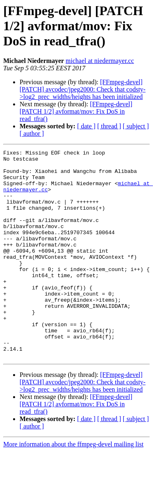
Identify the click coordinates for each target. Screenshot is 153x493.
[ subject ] (136, 126)
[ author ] (32, 133)
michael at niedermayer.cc (100, 60)
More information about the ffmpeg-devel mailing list (73, 485)
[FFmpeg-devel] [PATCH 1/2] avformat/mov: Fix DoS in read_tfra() (76, 111)
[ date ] (86, 126)
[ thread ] (109, 126)
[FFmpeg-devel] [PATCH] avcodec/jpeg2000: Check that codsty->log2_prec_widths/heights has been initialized (83, 89)
